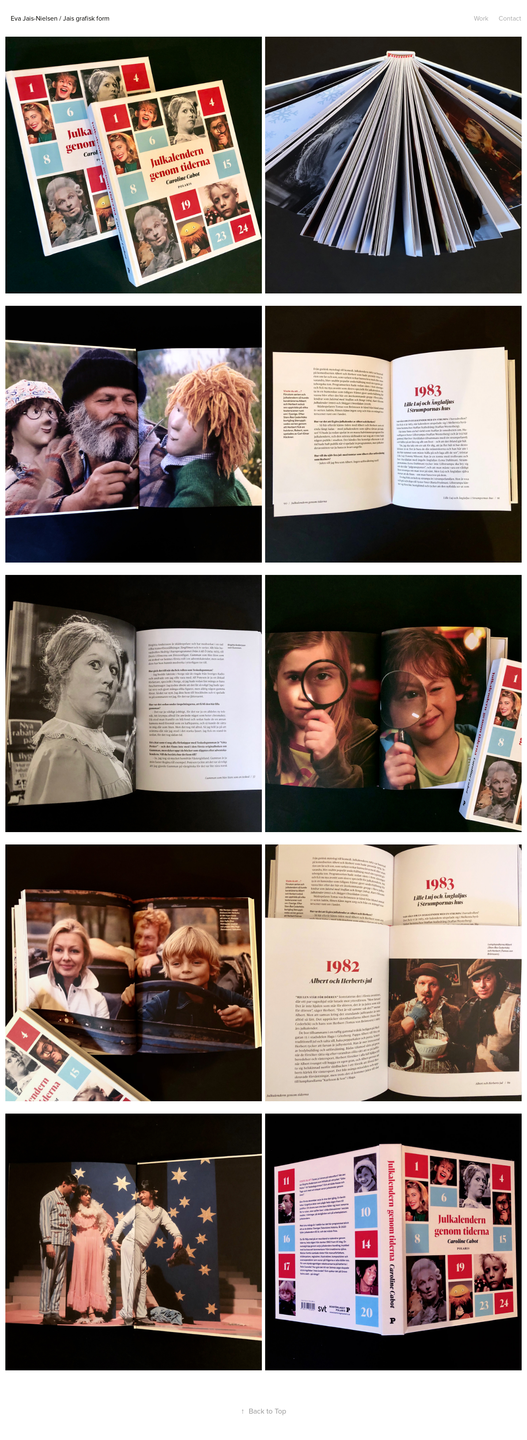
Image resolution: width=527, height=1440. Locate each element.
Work (481, 18)
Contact (510, 18)
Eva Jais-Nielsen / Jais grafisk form (60, 18)
